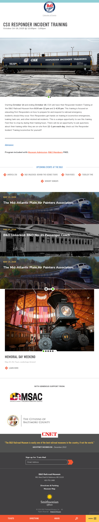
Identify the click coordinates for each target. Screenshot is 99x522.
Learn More (13, 368)
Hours (57, 518)
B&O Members (55, 152)
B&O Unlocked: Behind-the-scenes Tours (41, 174)
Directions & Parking (49, 486)
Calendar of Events (49, 15)
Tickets (11, 518)
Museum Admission (37, 152)
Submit (69, 462)
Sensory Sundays (51, 181)
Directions (34, 518)
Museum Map (49, 489)
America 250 (12, 174)
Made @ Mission (55, 512)
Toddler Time (87, 174)
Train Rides (70, 174)
